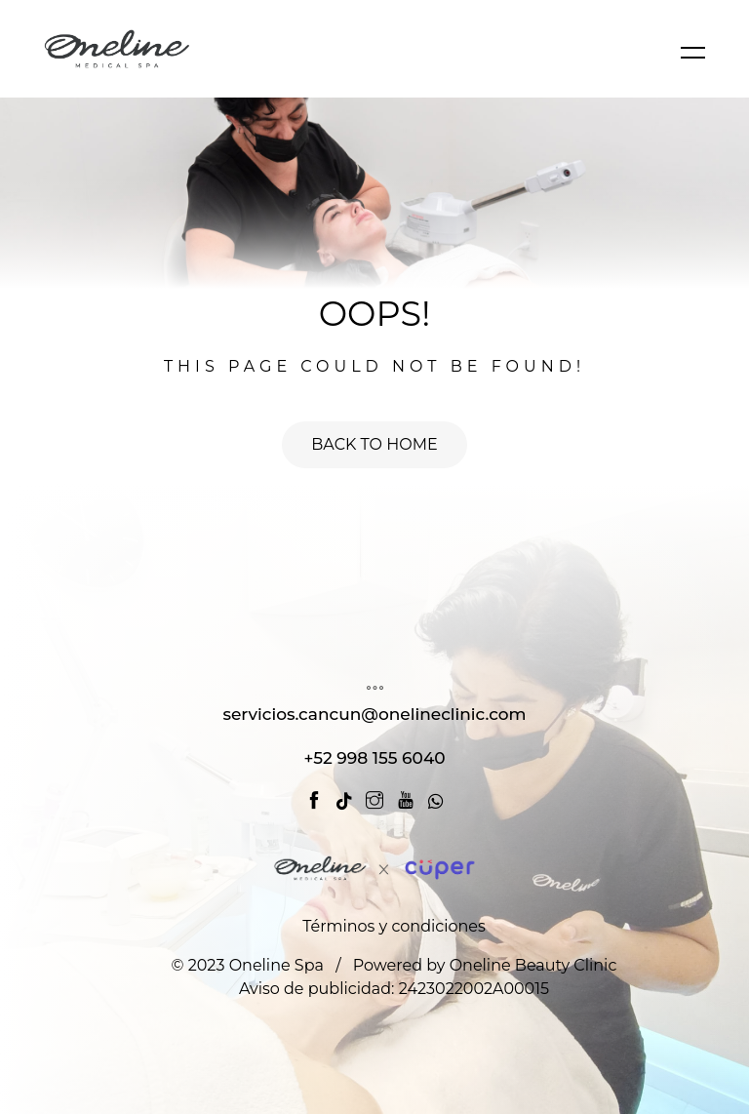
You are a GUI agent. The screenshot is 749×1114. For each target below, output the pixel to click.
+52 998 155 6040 (374, 758)
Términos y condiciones (394, 926)
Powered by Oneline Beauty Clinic (485, 965)
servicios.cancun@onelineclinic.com (374, 714)
